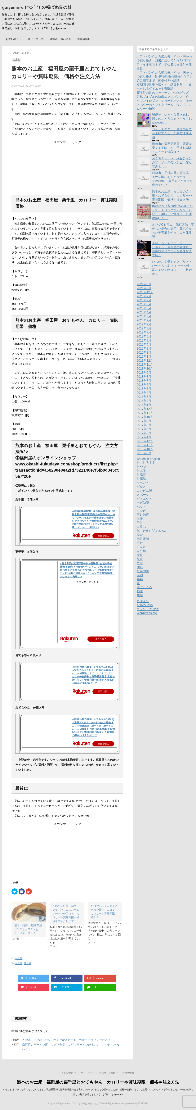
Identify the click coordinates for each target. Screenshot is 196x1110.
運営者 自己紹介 (60, 39)
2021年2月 (144, 288)
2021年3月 (144, 284)
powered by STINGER (136, 1103)
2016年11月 (145, 445)
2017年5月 (144, 425)
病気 (140, 567)
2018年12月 (145, 360)
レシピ (141, 510)
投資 (140, 535)
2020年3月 (144, 316)
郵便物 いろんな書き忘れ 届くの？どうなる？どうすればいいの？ (172, 118)
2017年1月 (144, 437)
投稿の (145, 605)
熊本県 (27, 963)
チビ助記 (143, 502)
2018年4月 (144, 392)
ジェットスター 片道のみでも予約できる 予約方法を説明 (172, 133)
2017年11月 (145, 413)
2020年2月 (144, 320)
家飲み (141, 526)
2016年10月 (145, 449)
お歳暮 (141, 474)
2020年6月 (144, 304)
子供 (140, 522)
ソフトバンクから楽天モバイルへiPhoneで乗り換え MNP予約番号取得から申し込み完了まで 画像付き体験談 (165, 76)
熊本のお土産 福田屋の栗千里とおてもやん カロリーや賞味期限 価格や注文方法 (172, 195)
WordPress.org (147, 613)
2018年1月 (144, 404)
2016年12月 (145, 441)
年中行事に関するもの (152, 530)
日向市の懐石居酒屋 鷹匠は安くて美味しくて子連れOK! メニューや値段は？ (173, 147)
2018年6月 (144, 384)
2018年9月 (144, 372)
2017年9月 (144, 421)
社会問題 (143, 571)
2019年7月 (144, 332)
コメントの (148, 609)
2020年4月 (144, 312)
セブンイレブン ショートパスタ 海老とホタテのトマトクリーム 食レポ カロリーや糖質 (164, 104)
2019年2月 (144, 352)
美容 (140, 579)
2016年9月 (144, 453)
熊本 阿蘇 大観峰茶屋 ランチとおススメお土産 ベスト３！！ (29, 929)
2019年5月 (144, 340)
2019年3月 (144, 348)
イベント (143, 482)
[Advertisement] (67, 168)
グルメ (141, 486)
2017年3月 (144, 429)
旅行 (140, 543)
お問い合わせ (14, 39)
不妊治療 (143, 514)
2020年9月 (144, 296)
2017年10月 (145, 417)
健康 (140, 518)
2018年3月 (144, 396)
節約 (140, 575)
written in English (148, 458)
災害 (140, 559)
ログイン (143, 601)
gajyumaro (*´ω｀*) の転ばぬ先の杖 (37, 7)
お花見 (141, 478)
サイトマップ (36, 39)
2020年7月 (144, 300)
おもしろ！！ (146, 462)
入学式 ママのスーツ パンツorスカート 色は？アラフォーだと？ (66, 1039)
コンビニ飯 (144, 490)
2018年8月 (144, 376)
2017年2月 (144, 433)
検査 (140, 555)
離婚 (140, 595)
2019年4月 (144, 344)
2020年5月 (144, 308)
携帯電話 (143, 539)
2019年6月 (144, 336)
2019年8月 (144, 328)
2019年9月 (144, 324)
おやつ (141, 466)
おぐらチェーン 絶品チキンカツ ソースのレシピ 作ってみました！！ (172, 162)
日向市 (141, 547)
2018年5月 (144, 388)
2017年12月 (145, 408)
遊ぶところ (144, 587)
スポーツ (143, 494)
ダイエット (144, 498)
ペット (141, 506)
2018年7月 (144, 380)
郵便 (140, 591)
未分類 (141, 551)
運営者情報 (84, 39)
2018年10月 (145, 368)
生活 (140, 563)
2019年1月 (144, 356)
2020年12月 (145, 292)
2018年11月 (145, 364)
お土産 (18, 958)
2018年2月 (144, 400)
